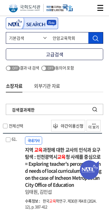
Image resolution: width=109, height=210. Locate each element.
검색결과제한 (23, 110)
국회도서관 (24, 8)
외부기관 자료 (47, 85)
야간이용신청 (68, 126)
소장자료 (14, 85)
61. (14, 138)
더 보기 (93, 127)
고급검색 (54, 54)
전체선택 (16, 125)
